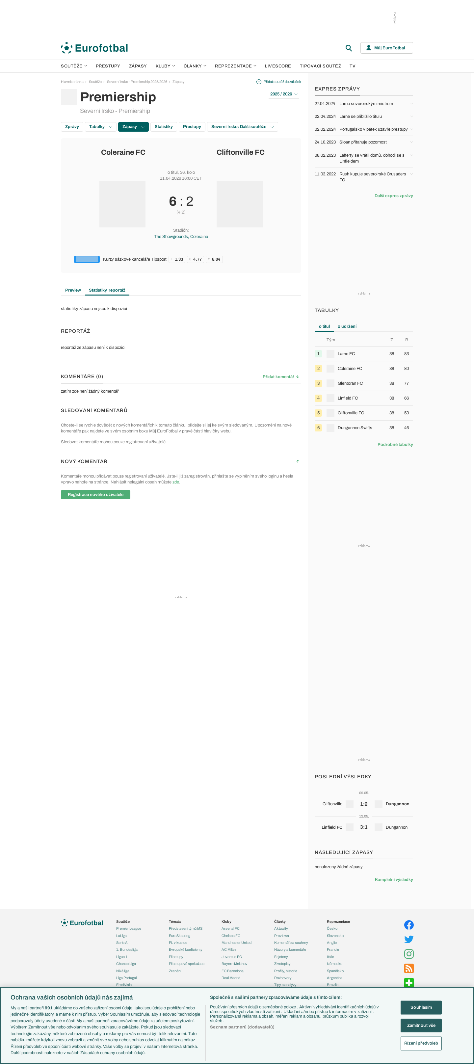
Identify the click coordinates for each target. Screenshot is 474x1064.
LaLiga (121, 936)
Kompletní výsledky (394, 879)
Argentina (334, 978)
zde (175, 482)
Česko (332, 928)
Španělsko (335, 971)
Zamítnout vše (421, 1025)
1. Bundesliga (127, 949)
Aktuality (281, 928)
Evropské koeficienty (185, 949)
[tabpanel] (364, 386)
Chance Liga (126, 964)
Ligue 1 (121, 957)
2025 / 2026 (284, 94)
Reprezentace (235, 66)
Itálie (330, 957)
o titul (173, 172)
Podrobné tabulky (395, 444)
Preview (73, 290)
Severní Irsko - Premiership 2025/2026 (137, 82)
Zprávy (72, 126)
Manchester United (236, 943)
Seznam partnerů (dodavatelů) (242, 1027)
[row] (364, 353)
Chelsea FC (231, 936)
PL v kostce (178, 943)
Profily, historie (285, 971)
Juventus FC (232, 957)
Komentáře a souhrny (291, 943)
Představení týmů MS (185, 928)
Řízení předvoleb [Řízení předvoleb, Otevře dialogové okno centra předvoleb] (421, 1043)
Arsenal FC (231, 928)
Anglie (332, 943)
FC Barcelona (233, 971)
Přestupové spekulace (186, 964)
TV (353, 66)
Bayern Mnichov (235, 964)
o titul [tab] (324, 326)
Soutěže (74, 66)
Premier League (128, 928)
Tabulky (100, 126)
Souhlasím (421, 1007)
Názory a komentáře (290, 949)
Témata (175, 921)
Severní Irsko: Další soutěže (242, 126)
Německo (334, 964)
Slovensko (335, 936)
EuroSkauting (179, 936)
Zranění (175, 971)
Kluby (165, 66)
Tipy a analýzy (285, 985)
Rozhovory (283, 978)
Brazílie (332, 985)
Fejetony (281, 957)
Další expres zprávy (394, 196)
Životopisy (282, 964)
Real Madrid (231, 978)
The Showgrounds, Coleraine (181, 236)
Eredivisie (124, 985)
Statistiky (164, 126)
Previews (281, 936)
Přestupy (108, 66)
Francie (333, 949)
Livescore (278, 66)
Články (280, 921)
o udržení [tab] (347, 326)
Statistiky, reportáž (107, 290)
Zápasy (138, 66)
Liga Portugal (126, 978)
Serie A (122, 943)
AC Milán (229, 949)
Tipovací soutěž (320, 66)
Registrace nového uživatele (95, 494)
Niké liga (122, 971)
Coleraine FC (123, 152)
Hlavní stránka (72, 82)
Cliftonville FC (241, 152)
